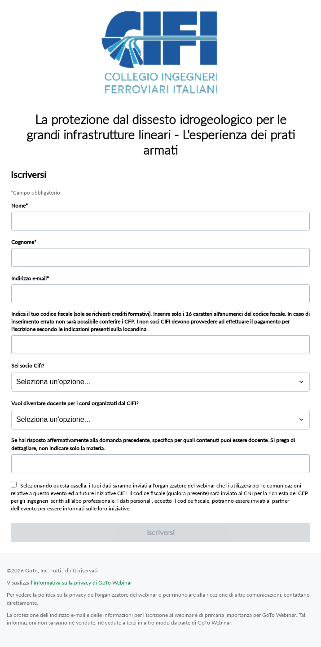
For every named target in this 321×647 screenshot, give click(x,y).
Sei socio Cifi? (27, 365)
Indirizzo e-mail (29, 278)
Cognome (22, 242)
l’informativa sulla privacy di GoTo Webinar (81, 582)
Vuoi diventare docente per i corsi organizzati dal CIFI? (74, 403)
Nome (18, 205)
